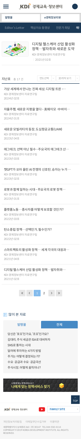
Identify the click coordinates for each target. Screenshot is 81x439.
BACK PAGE (22, 293)
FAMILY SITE (57, 409)
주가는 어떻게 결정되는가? (24, 356)
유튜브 (42, 409)
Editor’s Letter (14, 28)
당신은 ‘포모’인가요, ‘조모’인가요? (28, 334)
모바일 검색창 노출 (75, 6)
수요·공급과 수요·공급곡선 (24, 362)
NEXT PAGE (59, 293)
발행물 (9, 17)
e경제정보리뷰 (52, 17)
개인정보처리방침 (12, 421)
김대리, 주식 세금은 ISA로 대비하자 (29, 340)
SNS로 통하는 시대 (19, 345)
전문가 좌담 (63, 28)
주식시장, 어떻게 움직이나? (24, 367)
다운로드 (75, 94)
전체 (59, 325)
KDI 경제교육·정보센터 (40, 6)
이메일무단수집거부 (35, 421)
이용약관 (54, 421)
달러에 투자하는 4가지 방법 (24, 351)
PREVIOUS (29, 293)
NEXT (51, 293)
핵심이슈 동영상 (40, 28)
